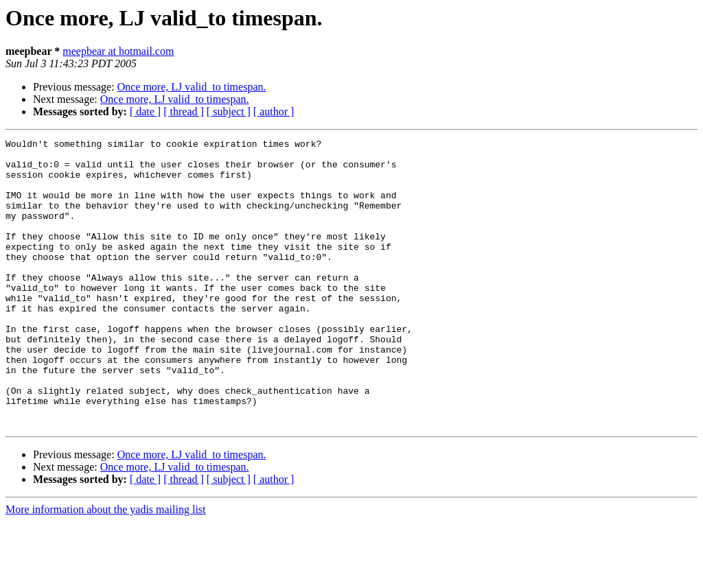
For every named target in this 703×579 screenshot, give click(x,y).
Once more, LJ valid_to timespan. (191, 87)
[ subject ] (229, 111)
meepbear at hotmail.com (118, 51)
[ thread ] (183, 111)
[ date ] (145, 111)
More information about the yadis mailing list (105, 567)
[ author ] (274, 111)
